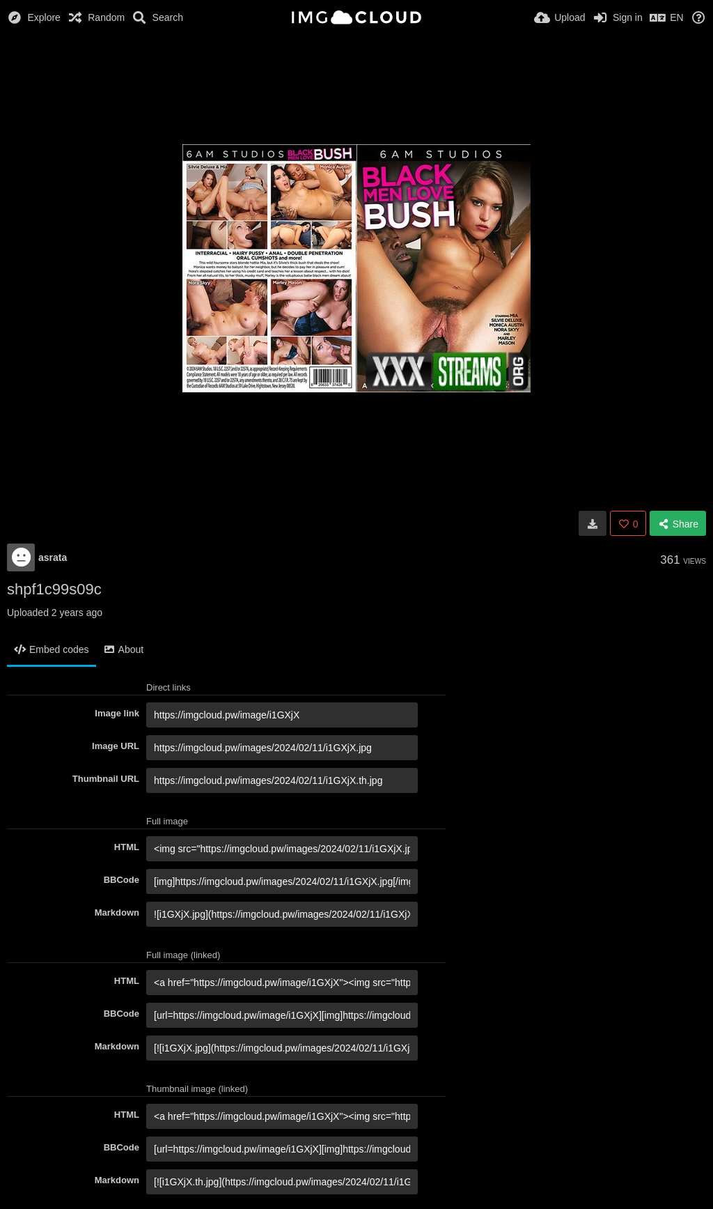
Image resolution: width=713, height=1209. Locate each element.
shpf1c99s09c (54, 589)
